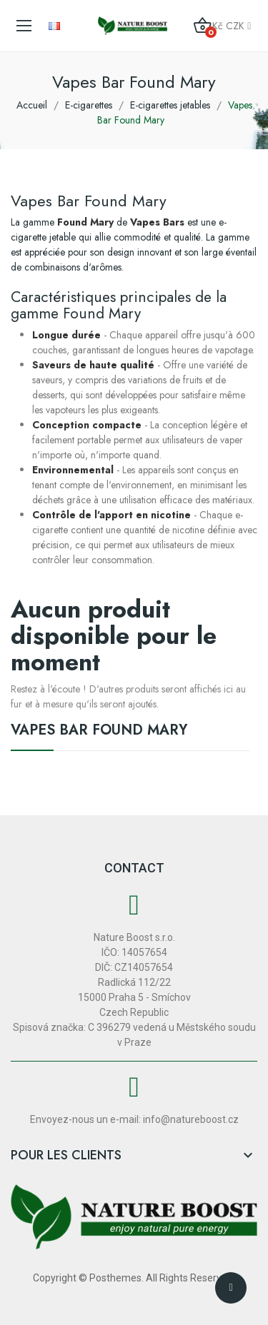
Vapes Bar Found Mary (99, 731)
